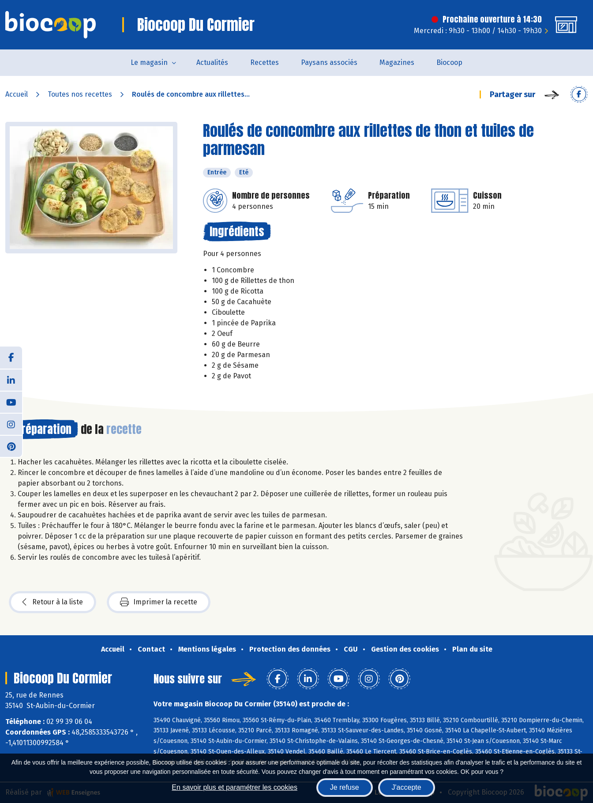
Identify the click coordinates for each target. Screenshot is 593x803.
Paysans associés (329, 62)
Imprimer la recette (158, 602)
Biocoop (449, 62)
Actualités (212, 62)
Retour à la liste (52, 602)
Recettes (264, 62)
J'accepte (406, 787)
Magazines (396, 62)
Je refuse (344, 787)
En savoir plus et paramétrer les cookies (234, 787)
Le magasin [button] (149, 62)
